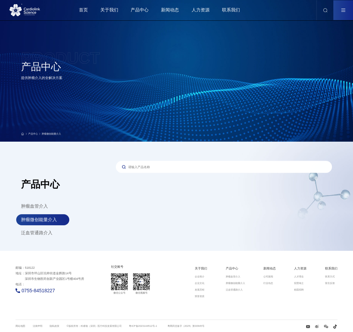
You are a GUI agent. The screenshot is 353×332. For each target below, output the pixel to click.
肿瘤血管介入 (34, 207)
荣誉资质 (199, 296)
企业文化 (199, 283)
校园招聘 (299, 289)
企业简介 (199, 276)
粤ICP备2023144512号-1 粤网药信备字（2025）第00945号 (166, 326)
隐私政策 (54, 326)
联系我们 (331, 268)
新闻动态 (269, 268)
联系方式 (330, 276)
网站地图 (20, 326)
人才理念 (299, 276)
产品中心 (34, 135)
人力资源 (300, 268)
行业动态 (268, 283)
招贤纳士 (299, 283)
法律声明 (37, 326)
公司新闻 (268, 276)
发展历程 (199, 289)
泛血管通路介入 (36, 233)
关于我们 (201, 268)
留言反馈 (330, 283)
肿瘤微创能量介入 (51, 135)
